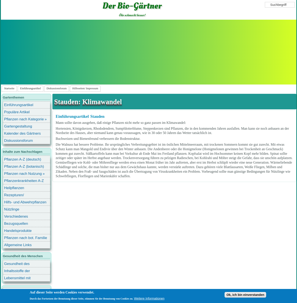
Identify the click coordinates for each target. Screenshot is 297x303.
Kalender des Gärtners (22, 133)
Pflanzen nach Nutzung (23, 174)
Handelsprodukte (18, 231)
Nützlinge (11, 209)
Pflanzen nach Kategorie (24, 119)
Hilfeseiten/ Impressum (85, 88)
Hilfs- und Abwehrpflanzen (25, 202)
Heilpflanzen (14, 188)
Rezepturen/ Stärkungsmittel (16, 195)
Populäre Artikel (17, 112)
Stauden (97, 116)
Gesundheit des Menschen (17, 264)
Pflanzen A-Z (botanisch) (24, 166)
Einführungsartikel (30, 88)
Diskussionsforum (57, 88)
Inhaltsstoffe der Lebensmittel (17, 271)
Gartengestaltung (18, 126)
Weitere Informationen (149, 298)
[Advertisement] (148, 52)
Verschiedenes (16, 216)
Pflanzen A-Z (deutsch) (22, 159)
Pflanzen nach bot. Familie (25, 238)
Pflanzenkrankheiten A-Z (24, 181)
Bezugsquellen (16, 224)
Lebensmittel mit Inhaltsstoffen (17, 278)
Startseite (9, 88)
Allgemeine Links (18, 245)
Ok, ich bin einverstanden (245, 295)
